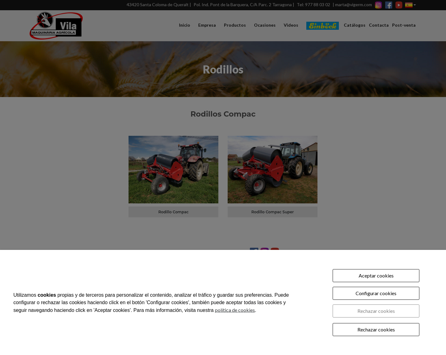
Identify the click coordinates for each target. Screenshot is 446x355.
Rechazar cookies (376, 311)
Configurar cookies (376, 293)
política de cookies (235, 310)
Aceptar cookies (376, 275)
